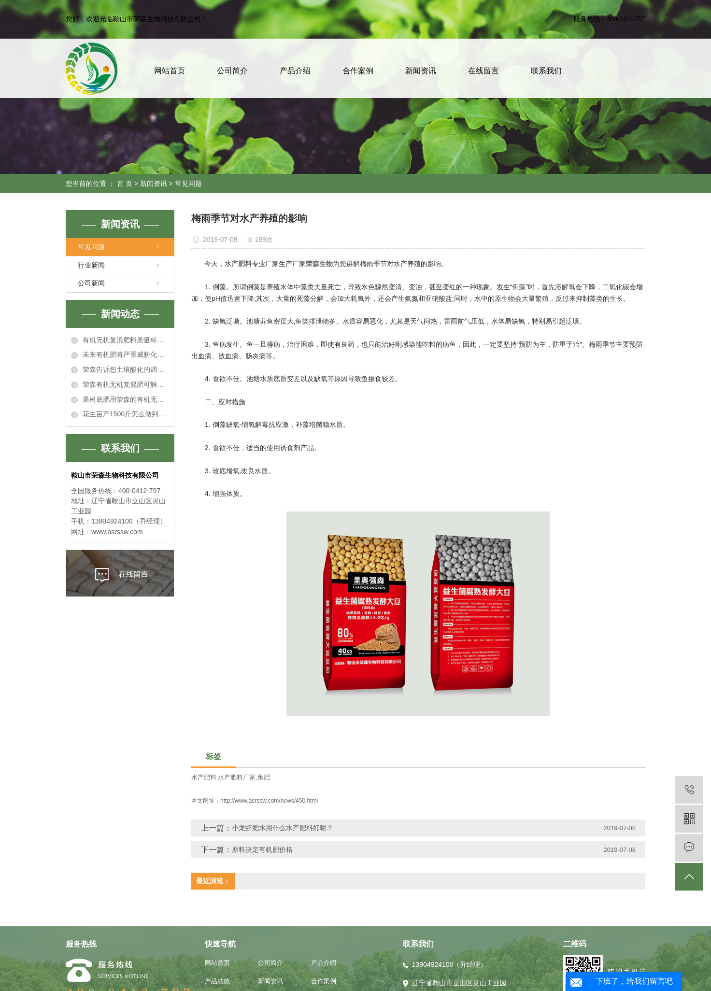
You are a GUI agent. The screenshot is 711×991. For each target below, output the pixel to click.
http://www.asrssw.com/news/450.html (269, 800)
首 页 (124, 183)
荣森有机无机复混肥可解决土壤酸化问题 (126, 384)
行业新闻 (91, 265)
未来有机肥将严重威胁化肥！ (126, 354)
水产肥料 (203, 777)
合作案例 (357, 71)
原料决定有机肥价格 (262, 849)
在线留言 (483, 71)
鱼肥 (263, 777)
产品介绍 (295, 71)
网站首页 (169, 71)
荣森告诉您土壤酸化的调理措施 (126, 369)
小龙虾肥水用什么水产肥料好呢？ (282, 828)
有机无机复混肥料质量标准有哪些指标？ (126, 340)
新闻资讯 (420, 71)
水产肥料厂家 (237, 777)
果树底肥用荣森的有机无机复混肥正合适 (126, 399)
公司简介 (232, 71)
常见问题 (188, 183)
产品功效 (217, 981)
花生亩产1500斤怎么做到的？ (126, 414)
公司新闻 (91, 283)
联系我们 (546, 71)
